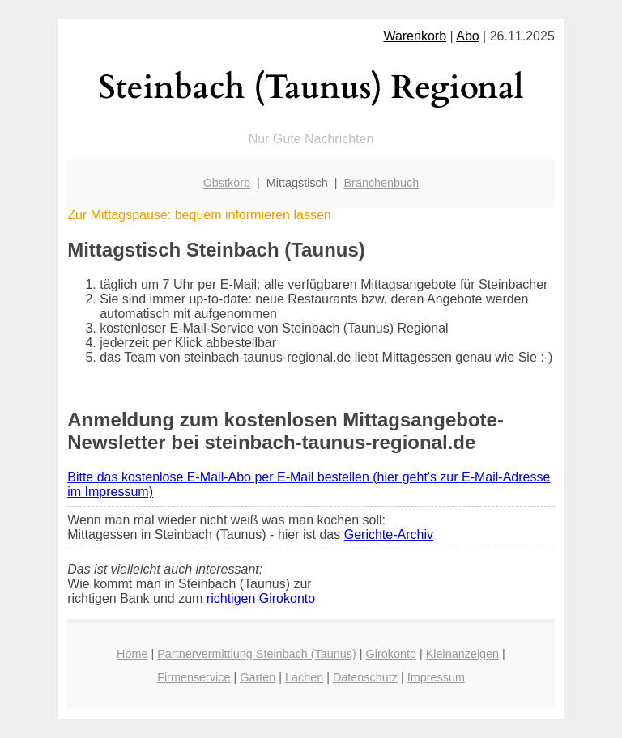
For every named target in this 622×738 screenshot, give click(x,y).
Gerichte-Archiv (388, 534)
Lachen (304, 677)
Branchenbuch (382, 182)
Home (132, 653)
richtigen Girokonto (261, 598)
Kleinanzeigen (462, 653)
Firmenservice (193, 677)
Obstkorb (226, 182)
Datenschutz (365, 677)
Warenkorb (414, 36)
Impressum (436, 677)
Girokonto (391, 653)
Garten (257, 677)
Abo (467, 36)
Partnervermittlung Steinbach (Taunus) (256, 653)
